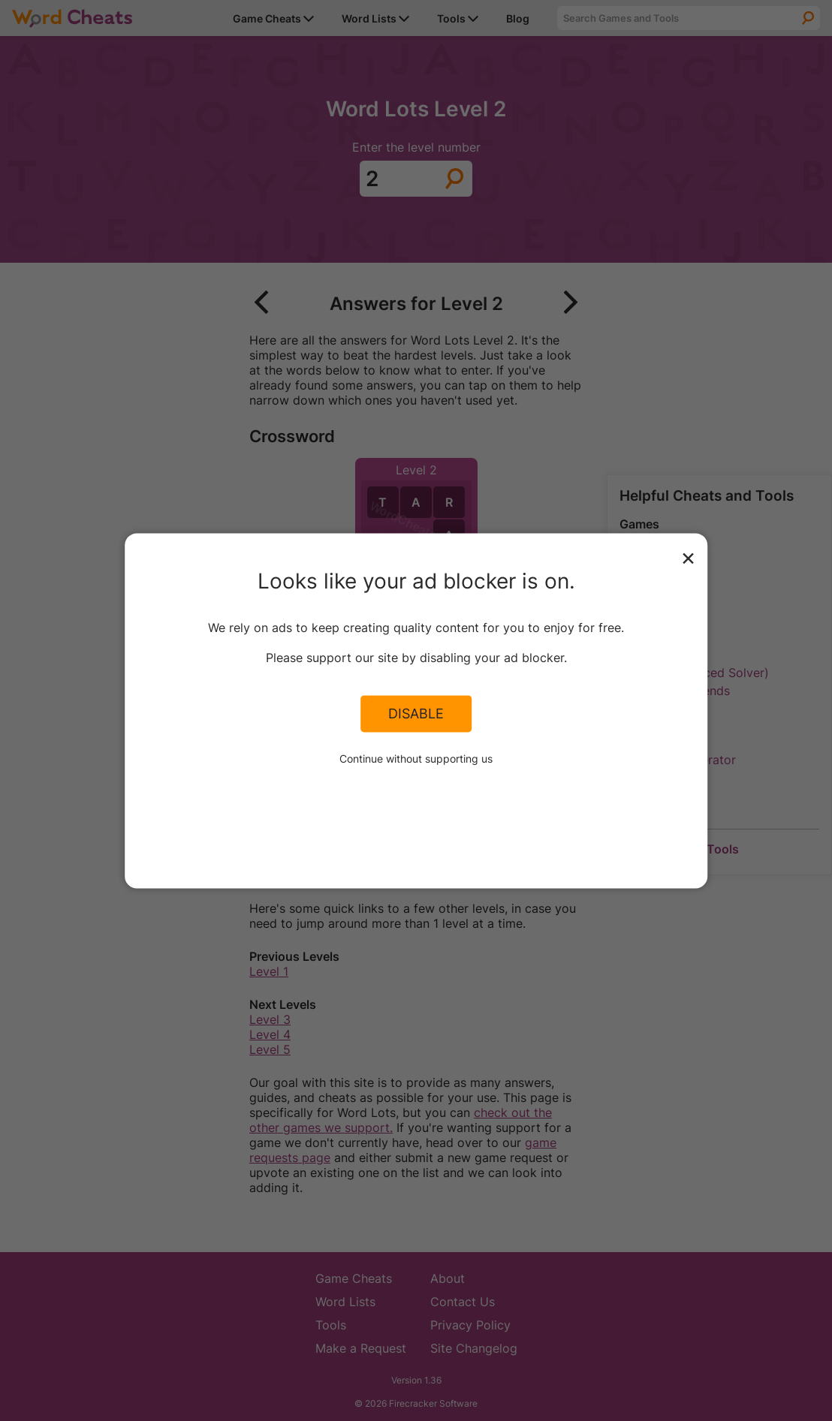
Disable (416, 714)
